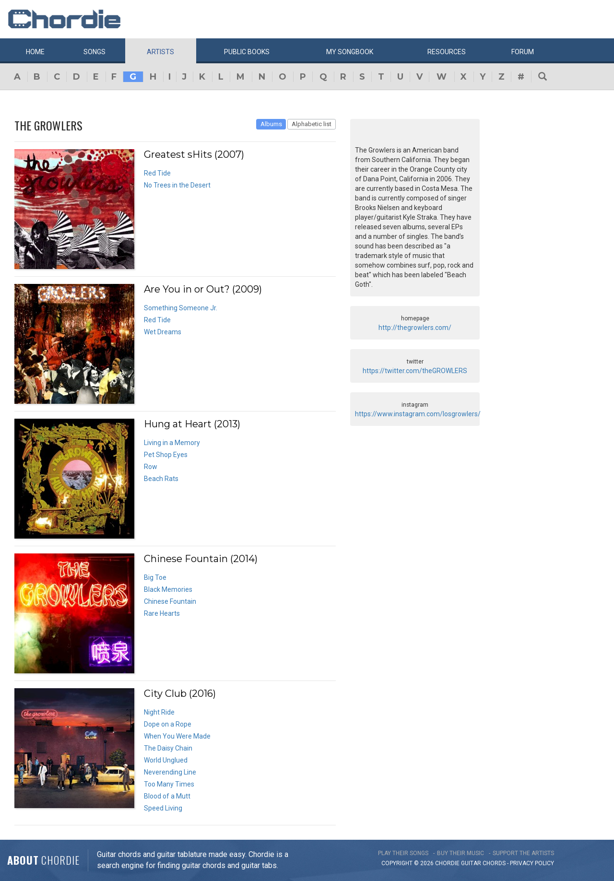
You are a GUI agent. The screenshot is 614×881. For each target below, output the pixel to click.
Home (35, 52)
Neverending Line (170, 772)
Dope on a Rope (167, 724)
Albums (271, 124)
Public (247, 52)
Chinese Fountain (170, 601)
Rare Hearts (162, 613)
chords (494, 863)
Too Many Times (169, 784)
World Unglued (166, 760)
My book (349, 52)
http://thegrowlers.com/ (414, 327)
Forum (522, 52)
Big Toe (155, 577)
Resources (446, 52)
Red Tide (157, 173)
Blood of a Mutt (167, 796)
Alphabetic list (311, 124)
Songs (94, 52)
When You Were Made (177, 736)
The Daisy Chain (168, 748)
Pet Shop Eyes (166, 454)
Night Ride (159, 712)
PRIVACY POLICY (532, 863)
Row (150, 466)
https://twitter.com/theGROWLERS (415, 371)
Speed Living (163, 808)
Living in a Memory (172, 442)
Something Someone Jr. (180, 308)
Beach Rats (161, 478)
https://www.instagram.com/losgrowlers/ (418, 414)
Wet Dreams (162, 332)
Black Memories (168, 589)
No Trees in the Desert (177, 185)
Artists (160, 52)
